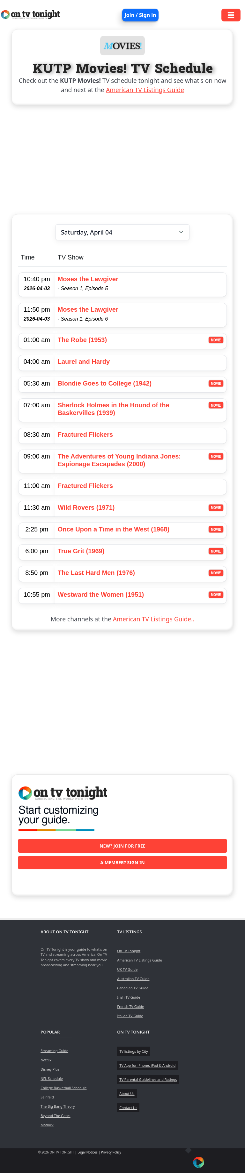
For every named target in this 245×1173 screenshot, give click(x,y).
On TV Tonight (128, 950)
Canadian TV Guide (132, 987)
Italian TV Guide (130, 1015)
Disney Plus (50, 1069)
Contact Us (128, 1107)
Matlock (47, 1124)
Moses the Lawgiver (88, 279)
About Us (126, 1093)
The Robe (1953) (82, 339)
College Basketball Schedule (63, 1087)
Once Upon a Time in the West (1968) (113, 529)
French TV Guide (130, 1006)
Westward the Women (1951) (101, 594)
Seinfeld (47, 1097)
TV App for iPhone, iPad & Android (147, 1065)
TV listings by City (133, 1051)
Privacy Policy (111, 1152)
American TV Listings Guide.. (153, 619)
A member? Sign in (122, 862)
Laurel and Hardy (84, 361)
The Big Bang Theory (58, 1106)
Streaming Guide (54, 1050)
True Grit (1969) (81, 551)
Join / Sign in (140, 15)
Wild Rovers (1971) (86, 507)
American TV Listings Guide (145, 89)
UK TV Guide (127, 969)
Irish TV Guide (128, 997)
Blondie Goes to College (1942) (105, 383)
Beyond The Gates (55, 1115)
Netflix (46, 1059)
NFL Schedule (52, 1078)
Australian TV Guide (133, 978)
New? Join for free (122, 846)
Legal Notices (88, 1152)
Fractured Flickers (85, 434)
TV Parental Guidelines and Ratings (148, 1079)
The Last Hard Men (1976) (96, 572)
